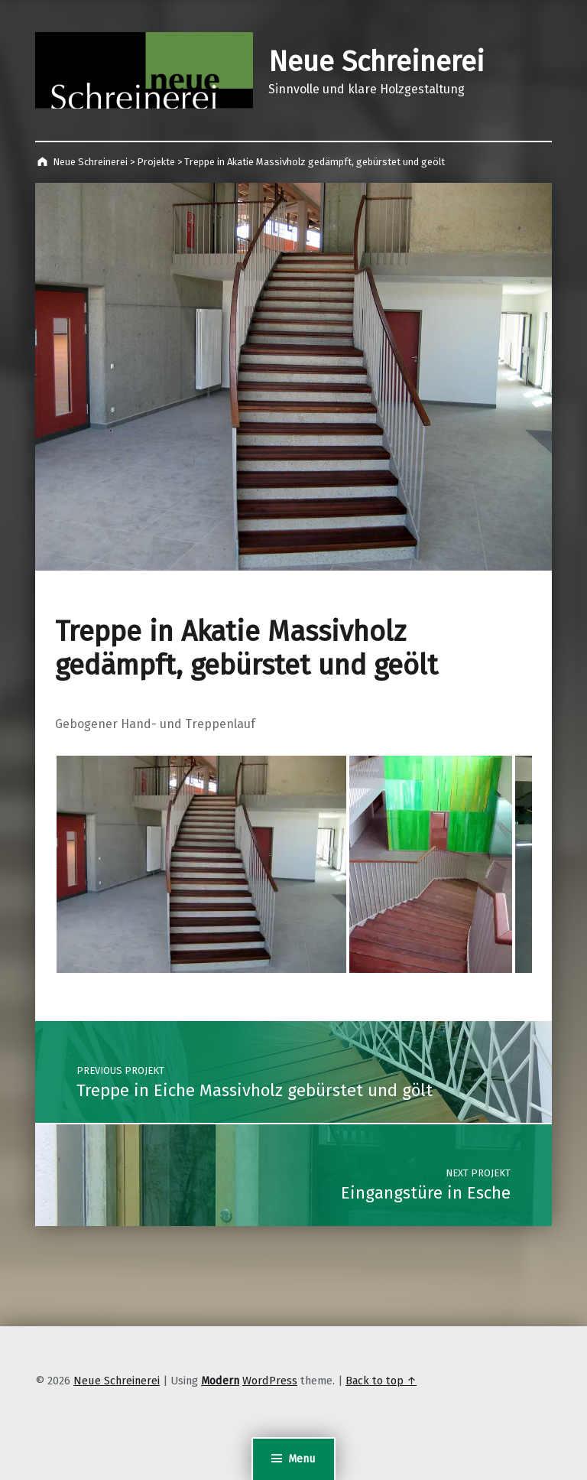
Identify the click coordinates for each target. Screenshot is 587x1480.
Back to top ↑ (381, 1380)
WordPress (269, 1380)
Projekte (156, 162)
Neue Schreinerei (376, 62)
